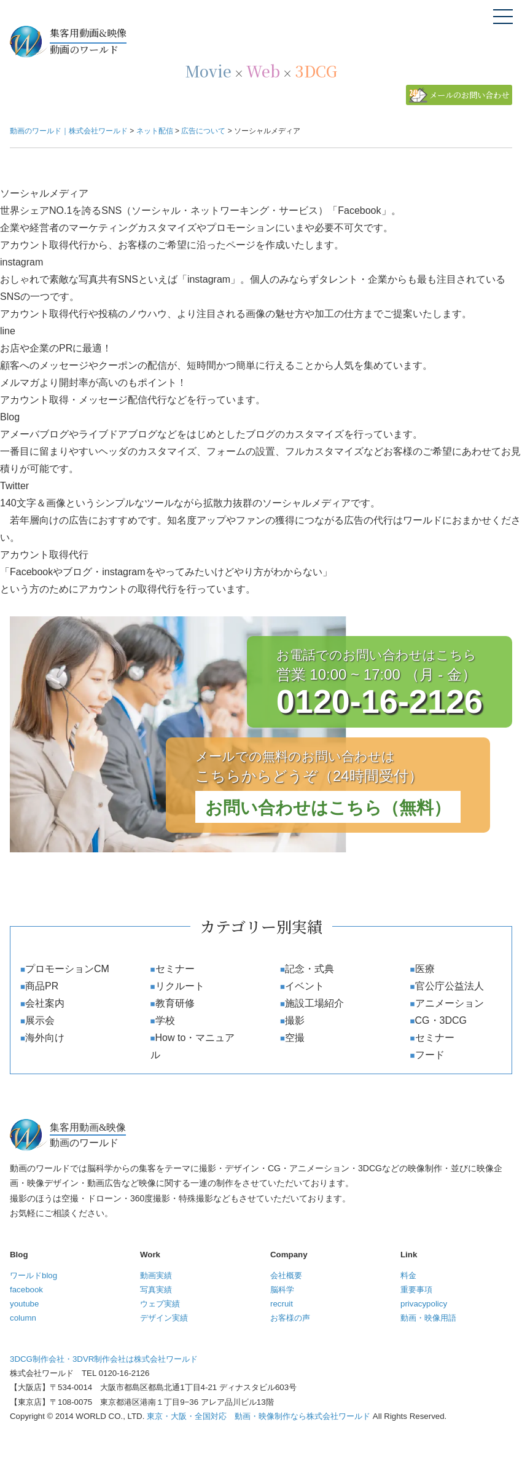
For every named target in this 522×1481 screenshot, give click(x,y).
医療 (425, 969)
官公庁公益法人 (449, 986)
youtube (24, 1303)
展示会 (40, 1020)
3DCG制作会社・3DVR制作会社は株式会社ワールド (104, 1359)
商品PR (41, 986)
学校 (165, 1020)
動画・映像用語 (428, 1317)
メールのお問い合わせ (469, 95)
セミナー (175, 969)
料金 (408, 1275)
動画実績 (156, 1275)
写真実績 (156, 1289)
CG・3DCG (441, 1020)
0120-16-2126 (379, 701)
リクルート (180, 986)
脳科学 (282, 1289)
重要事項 (416, 1289)
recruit (281, 1303)
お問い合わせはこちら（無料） (328, 807)
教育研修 (175, 1003)
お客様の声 (290, 1317)
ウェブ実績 (160, 1303)
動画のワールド (281, 41)
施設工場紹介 (314, 1003)
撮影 (295, 1020)
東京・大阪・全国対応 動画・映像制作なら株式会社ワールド (258, 1416)
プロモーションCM (67, 969)
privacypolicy (423, 1303)
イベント (304, 986)
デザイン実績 (164, 1317)
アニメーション (449, 1003)
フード (430, 1055)
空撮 (295, 1037)
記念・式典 (309, 969)
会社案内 (44, 1003)
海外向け (44, 1037)
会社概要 (286, 1275)
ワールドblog (33, 1275)
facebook (26, 1289)
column (23, 1317)
